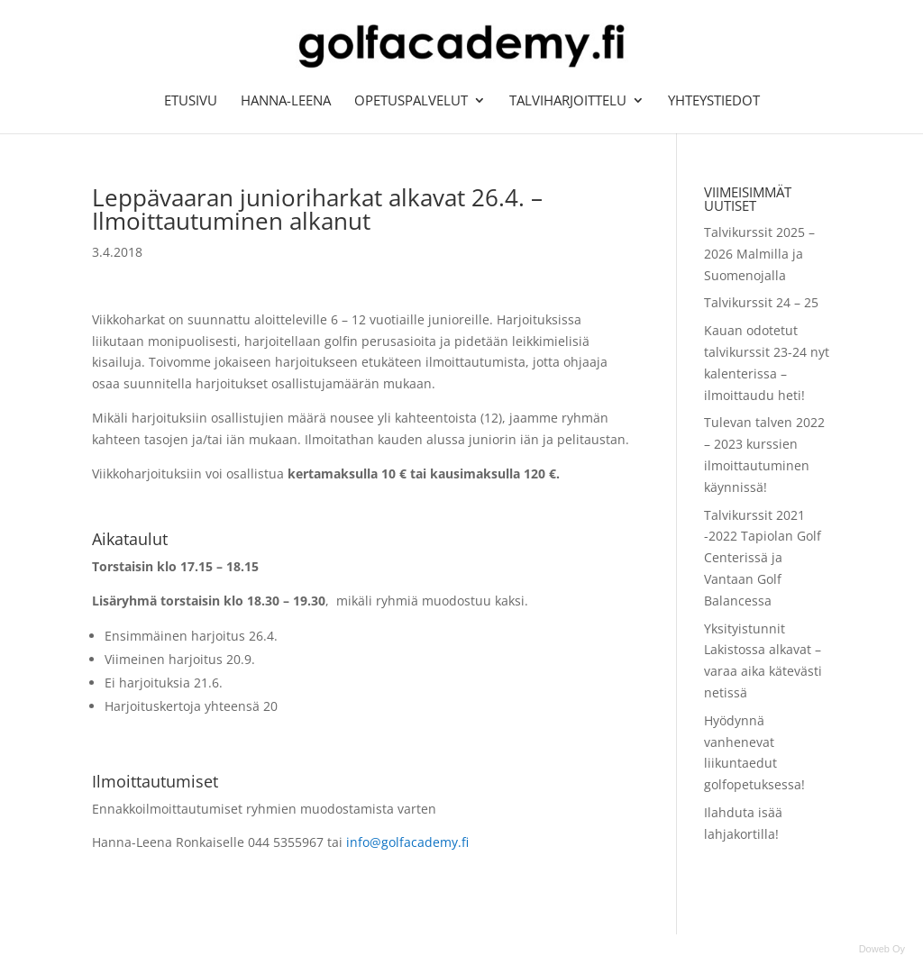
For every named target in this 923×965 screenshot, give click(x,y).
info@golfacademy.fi (407, 842)
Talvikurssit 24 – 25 (761, 302)
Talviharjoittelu (567, 101)
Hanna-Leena (286, 101)
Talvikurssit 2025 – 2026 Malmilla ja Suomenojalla (759, 253)
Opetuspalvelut (411, 101)
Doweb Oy (882, 948)
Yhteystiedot (714, 101)
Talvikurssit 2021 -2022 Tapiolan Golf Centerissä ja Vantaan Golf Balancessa (762, 557)
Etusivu (190, 101)
